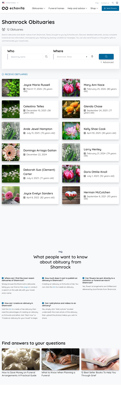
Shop (94, 8)
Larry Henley (92, 149)
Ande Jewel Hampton (37, 129)
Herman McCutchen (97, 192)
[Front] (13, 8)
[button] (10, 2)
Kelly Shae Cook (95, 129)
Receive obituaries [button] (15, 74)
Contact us (105, 3)
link (54, 287)
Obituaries (38, 8)
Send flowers (110, 8)
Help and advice (77, 8)
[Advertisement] (60, 225)
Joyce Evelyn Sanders (38, 193)
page (26, 287)
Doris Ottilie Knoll (95, 172)
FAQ (97, 3)
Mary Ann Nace (94, 85)
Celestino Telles (33, 106)
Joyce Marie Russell (36, 85)
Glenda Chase (93, 106)
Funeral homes (56, 8)
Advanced (107, 62)
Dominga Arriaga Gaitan (39, 150)
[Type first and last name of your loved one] (25, 56)
